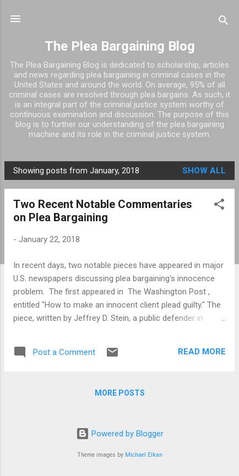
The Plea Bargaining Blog (120, 46)
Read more (202, 352)
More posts (120, 393)
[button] (219, 206)
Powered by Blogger (120, 434)
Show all (204, 171)
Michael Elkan (143, 454)
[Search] (223, 22)
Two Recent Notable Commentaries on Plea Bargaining (102, 211)
